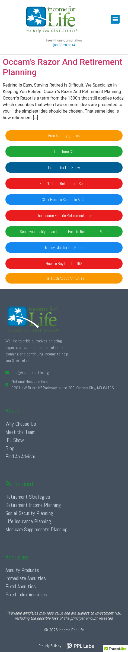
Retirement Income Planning (33, 504)
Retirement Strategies (27, 496)
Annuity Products (22, 570)
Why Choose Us (20, 423)
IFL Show (14, 440)
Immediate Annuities (25, 578)
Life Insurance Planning (28, 521)
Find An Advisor (20, 456)
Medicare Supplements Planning (36, 529)
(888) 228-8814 (64, 45)
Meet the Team (20, 431)
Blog (9, 448)
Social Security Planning (29, 513)
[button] (115, 19)
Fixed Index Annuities (26, 594)
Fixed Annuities (20, 586)
